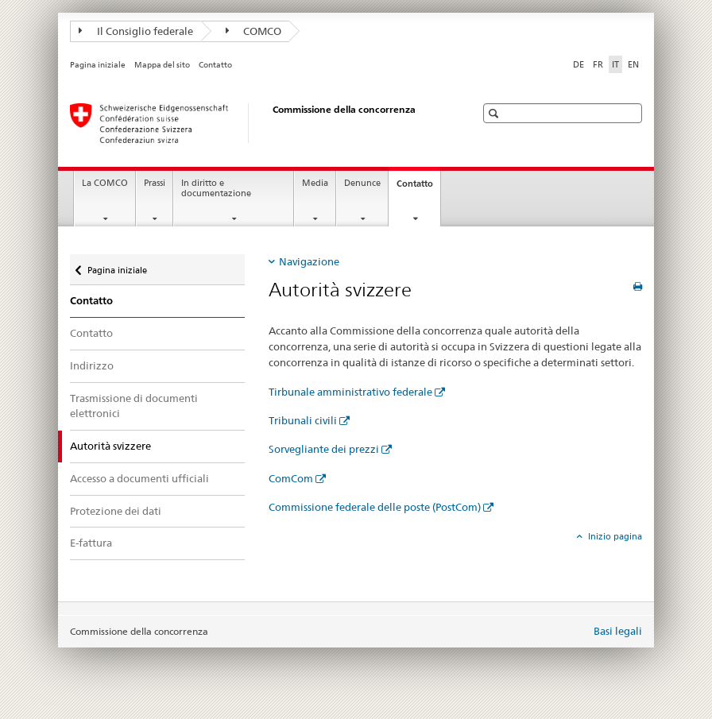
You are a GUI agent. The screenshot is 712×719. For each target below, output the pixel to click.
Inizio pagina (614, 536)
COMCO (254, 31)
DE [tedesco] (578, 64)
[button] (495, 113)
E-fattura (91, 542)
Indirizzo (92, 365)
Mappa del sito (162, 64)
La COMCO (105, 183)
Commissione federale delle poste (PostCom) (375, 507)
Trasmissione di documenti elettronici (134, 406)
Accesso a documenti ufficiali (139, 478)
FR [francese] (598, 64)
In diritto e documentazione (216, 188)
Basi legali (618, 630)
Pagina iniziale (98, 64)
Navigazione (309, 261)
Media (315, 183)
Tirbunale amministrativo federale (350, 391)
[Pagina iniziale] (256, 123)
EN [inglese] (633, 64)
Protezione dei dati (115, 510)
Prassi (154, 183)
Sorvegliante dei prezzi (324, 449)
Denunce (362, 183)
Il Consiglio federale (136, 31)
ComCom (291, 478)
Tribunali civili (303, 420)
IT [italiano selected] (615, 64)
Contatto (215, 64)
